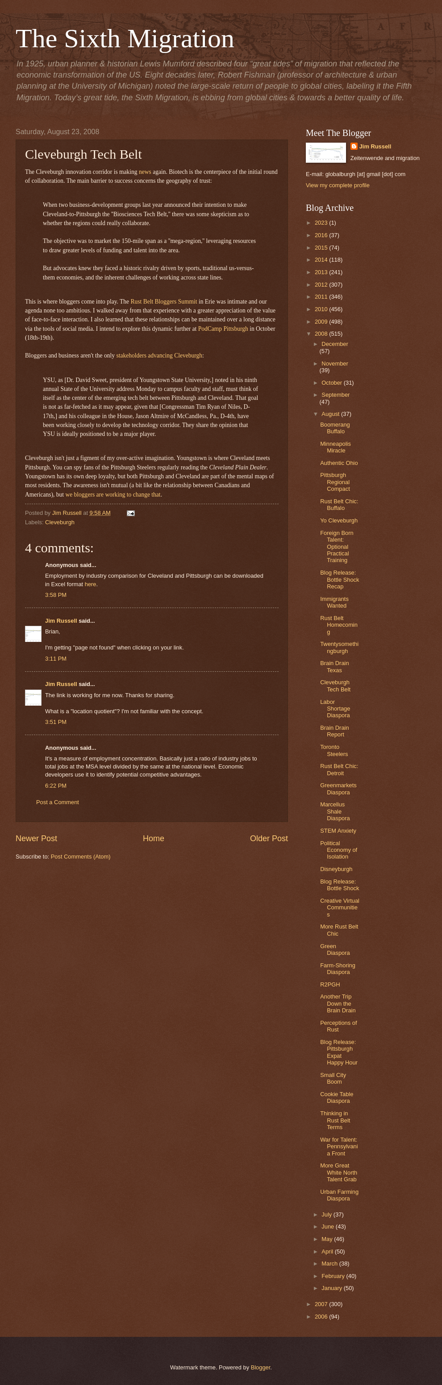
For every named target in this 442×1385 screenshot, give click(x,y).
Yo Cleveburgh (339, 520)
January (332, 1288)
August (331, 414)
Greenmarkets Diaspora (338, 788)
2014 (322, 259)
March (330, 1263)
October (332, 382)
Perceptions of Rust (338, 1026)
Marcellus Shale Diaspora (335, 811)
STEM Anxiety (338, 830)
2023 (322, 222)
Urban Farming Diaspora (339, 1195)
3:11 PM (56, 658)
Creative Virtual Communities (339, 907)
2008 (322, 333)
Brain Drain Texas (334, 666)
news (145, 172)
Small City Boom (333, 1078)
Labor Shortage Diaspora (335, 709)
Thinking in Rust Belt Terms (335, 1120)
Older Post (269, 838)
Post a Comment (57, 802)
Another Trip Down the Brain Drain (337, 1003)
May (327, 1239)
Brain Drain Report (334, 731)
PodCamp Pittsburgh (223, 328)
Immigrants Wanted (334, 602)
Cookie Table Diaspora (336, 1097)
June (328, 1226)
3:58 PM (56, 595)
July (327, 1214)
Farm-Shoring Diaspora (337, 968)
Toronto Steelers (334, 750)
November (334, 363)
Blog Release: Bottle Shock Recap (339, 579)
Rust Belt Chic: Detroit (339, 769)
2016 (322, 235)
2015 (322, 247)
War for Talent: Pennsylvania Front (339, 1146)
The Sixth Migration (125, 38)
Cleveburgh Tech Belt (335, 685)
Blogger (261, 1367)
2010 (322, 309)
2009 (322, 321)
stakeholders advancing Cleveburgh (159, 355)
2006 (322, 1316)
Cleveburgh (60, 522)
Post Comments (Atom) (81, 856)
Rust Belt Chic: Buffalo (339, 504)
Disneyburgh (336, 869)
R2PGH (330, 984)
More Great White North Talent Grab (338, 1172)
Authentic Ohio (339, 463)
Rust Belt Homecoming (339, 625)
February (333, 1276)
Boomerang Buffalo (335, 428)
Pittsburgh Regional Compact (335, 482)
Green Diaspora (335, 949)
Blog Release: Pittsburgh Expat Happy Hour (339, 1052)
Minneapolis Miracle (335, 447)
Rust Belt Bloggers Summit (163, 301)
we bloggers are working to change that (112, 494)
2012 (322, 284)
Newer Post (36, 838)
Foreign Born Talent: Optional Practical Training (336, 547)
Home (153, 838)
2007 (322, 1304)
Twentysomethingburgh (339, 647)
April (327, 1251)
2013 (322, 272)
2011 (322, 296)
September (335, 394)
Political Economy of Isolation (338, 850)
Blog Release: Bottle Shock (339, 885)
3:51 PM (56, 722)
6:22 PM (56, 785)
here (90, 584)
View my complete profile (338, 185)
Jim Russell (61, 620)
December (334, 344)
